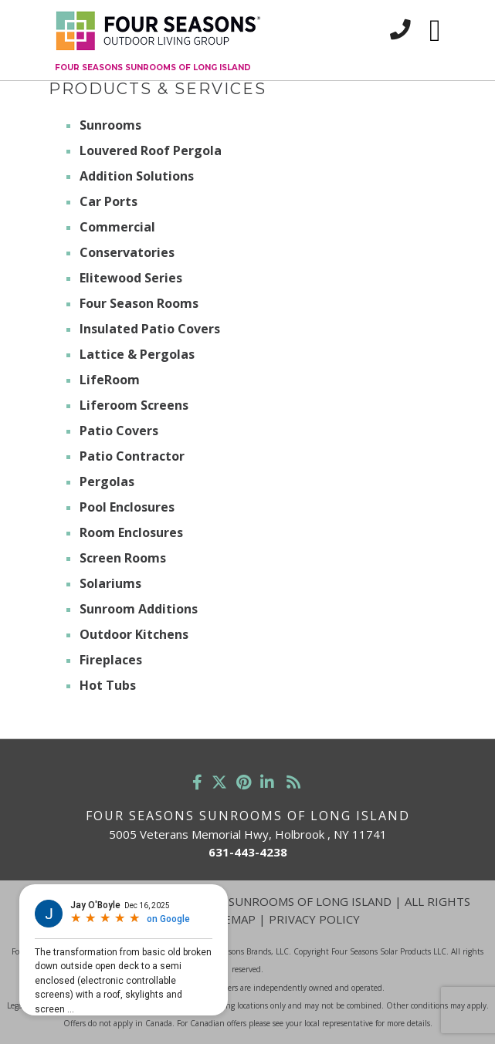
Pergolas (107, 481)
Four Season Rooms (139, 303)
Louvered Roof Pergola (151, 150)
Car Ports (108, 201)
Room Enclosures (131, 532)
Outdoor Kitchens (134, 634)
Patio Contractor (132, 456)
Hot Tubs (108, 685)
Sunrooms (110, 125)
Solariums (110, 583)
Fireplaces (111, 659)
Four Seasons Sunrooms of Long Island (153, 68)
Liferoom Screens (134, 405)
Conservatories (127, 252)
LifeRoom (110, 379)
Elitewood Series (131, 277)
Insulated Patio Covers (150, 328)
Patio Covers (119, 430)
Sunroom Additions (139, 608)
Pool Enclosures (127, 506)
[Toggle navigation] (435, 30)
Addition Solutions (137, 175)
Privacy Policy (314, 919)
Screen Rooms (123, 557)
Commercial (117, 226)
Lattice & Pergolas (137, 354)
